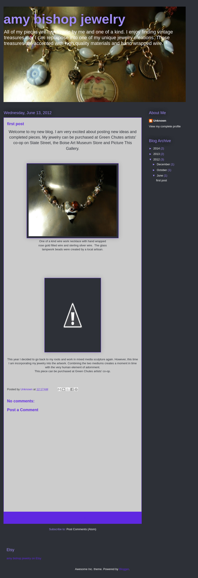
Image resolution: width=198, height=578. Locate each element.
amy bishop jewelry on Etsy (24, 558)
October (162, 170)
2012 (157, 159)
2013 (157, 154)
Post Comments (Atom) (81, 529)
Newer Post (16, 518)
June (160, 175)
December (164, 164)
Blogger (124, 569)
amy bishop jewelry (64, 19)
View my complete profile (165, 126)
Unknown (159, 120)
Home (81, 518)
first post (161, 180)
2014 (157, 148)
